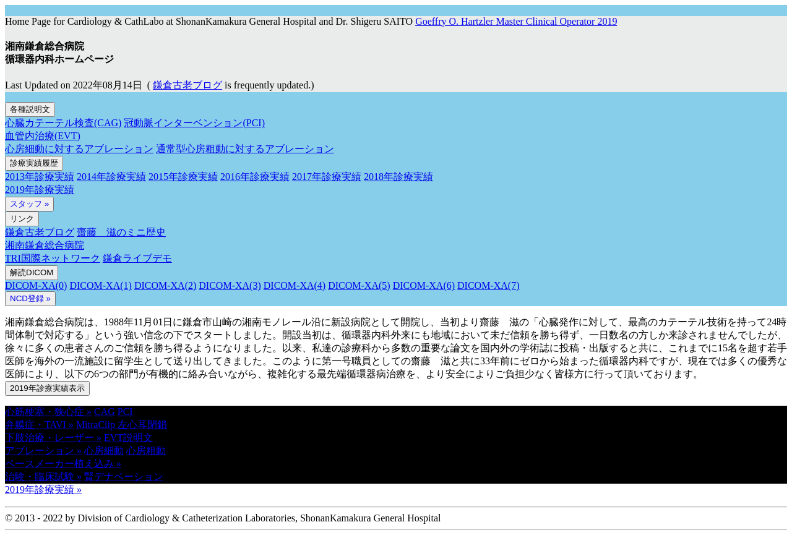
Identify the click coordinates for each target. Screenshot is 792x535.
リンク (22, 218)
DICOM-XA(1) (100, 285)
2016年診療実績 (255, 176)
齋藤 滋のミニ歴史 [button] (121, 232)
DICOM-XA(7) (488, 285)
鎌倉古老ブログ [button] (187, 85)
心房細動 (104, 450)
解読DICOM (31, 272)
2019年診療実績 (39, 189)
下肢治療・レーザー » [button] (53, 437)
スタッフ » (29, 203)
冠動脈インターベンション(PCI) (194, 123)
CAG (104, 411)
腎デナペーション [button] (123, 476)
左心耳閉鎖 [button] (142, 424)
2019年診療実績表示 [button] (47, 388)
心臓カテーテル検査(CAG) (63, 123)
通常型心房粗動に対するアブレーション (245, 148)
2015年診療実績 (183, 176)
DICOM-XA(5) (359, 285)
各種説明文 (30, 109)
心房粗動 (146, 450)
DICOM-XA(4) (294, 285)
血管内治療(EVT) (42, 136)
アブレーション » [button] (43, 450)
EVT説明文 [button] (128, 437)
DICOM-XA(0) (36, 285)
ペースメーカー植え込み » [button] (63, 463)
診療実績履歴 (34, 163)
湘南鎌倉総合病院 (44, 245)
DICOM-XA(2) (165, 285)
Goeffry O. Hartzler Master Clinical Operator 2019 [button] (516, 21)
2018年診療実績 (398, 176)
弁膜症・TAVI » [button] (39, 424)
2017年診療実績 (326, 176)
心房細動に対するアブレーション (79, 148)
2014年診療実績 (111, 176)
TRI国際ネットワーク (52, 258)
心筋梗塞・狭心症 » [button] (48, 411)
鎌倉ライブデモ (137, 258)
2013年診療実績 (39, 176)
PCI (125, 411)
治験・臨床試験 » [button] (43, 476)
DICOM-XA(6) (424, 285)
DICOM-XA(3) (229, 285)
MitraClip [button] (97, 424)
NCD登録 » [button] (30, 298)
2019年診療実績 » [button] (43, 489)
